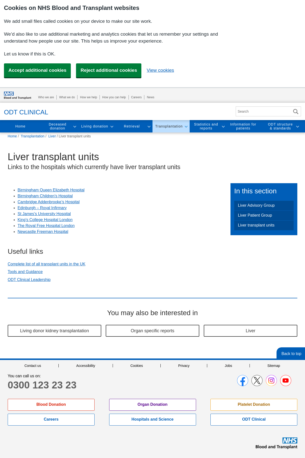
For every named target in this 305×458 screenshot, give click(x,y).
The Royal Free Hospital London (46, 226)
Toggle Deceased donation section (74, 126)
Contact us (33, 366)
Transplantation (169, 126)
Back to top (291, 354)
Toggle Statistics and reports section (223, 126)
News (150, 97)
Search (295, 111)
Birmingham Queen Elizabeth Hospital (51, 190)
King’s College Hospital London (45, 220)
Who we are (46, 97)
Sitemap (273, 366)
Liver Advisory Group (256, 205)
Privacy (184, 366)
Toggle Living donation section (111, 126)
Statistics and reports (206, 126)
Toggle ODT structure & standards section (297, 126)
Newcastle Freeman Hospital (43, 231)
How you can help (114, 97)
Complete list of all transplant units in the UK (46, 264)
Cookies (136, 366)
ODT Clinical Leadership (29, 280)
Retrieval (132, 126)
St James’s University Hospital (44, 214)
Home (20, 126)
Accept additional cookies (37, 70)
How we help (88, 97)
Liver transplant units (256, 225)
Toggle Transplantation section (186, 126)
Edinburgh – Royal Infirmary (42, 208)
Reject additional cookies (108, 70)
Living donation (94, 126)
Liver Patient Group (255, 215)
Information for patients (243, 126)
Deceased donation (57, 126)
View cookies (160, 70)
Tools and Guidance (25, 272)
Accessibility (85, 366)
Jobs (228, 366)
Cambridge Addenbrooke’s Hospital (49, 202)
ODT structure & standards (280, 126)
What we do (67, 97)
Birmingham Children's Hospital (45, 196)
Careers (136, 97)
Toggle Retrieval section (148, 126)
